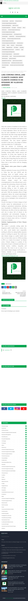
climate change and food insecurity (13, 38)
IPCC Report (16, 47)
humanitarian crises (6, 62)
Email (3, 98)
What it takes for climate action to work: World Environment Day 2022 (17, 571)
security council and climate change (17, 65)
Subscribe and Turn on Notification (16, 0)
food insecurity (4, 58)
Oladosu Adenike (6, 87)
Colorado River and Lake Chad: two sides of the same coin (16, 577)
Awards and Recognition (6, 25)
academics (17, 49)
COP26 (3, 47)
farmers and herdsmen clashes (19, 56)
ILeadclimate (7, 350)
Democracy (4, 29)
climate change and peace (7, 54)
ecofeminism (11, 36)
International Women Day (20, 36)
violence (3, 67)
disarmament (16, 54)
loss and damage (5, 65)
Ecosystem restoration (6, 27)
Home (2, 71)
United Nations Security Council (8, 49)
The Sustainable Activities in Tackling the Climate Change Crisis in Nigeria (17, 565)
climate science (20, 43)
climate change (5, 21)
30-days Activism (18, 21)
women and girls (19, 45)
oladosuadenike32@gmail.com (9, 256)
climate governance (17, 34)
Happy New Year (9, 47)
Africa (24, 27)
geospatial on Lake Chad (6, 60)
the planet (19, 27)
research (12, 45)
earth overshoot (5, 56)
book (22, 49)
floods (8, 45)
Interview (4, 38)
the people (14, 27)
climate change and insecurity (7, 40)
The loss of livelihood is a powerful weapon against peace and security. (16, 583)
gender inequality (12, 58)
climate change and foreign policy (8, 51)
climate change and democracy (14, 29)
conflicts (3, 45)
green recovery (15, 25)
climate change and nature (7, 34)
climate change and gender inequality (9, 23)
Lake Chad (12, 21)
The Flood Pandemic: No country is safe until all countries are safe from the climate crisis (17, 589)
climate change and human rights (8, 32)
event (11, 56)
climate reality (4, 36)
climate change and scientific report (8, 43)
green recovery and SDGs (17, 60)
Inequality (22, 47)
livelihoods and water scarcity (16, 62)
